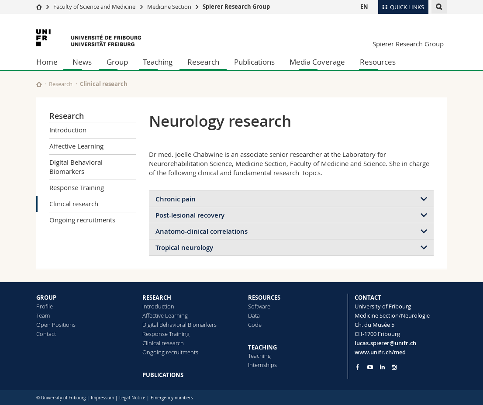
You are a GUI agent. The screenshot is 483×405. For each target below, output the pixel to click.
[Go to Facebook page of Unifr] (357, 367)
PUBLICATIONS (162, 375)
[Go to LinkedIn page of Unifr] (382, 367)
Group (117, 62)
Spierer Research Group (236, 6)
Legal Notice (132, 398)
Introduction (67, 129)
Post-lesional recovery (189, 215)
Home (47, 62)
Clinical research (73, 203)
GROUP (46, 297)
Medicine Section (169, 6)
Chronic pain (175, 199)
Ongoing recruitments (82, 219)
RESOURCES (264, 297)
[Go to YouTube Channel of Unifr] (370, 367)
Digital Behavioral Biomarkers (76, 167)
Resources (378, 62)
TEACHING (262, 347)
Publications (254, 62)
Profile (44, 306)
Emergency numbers (172, 398)
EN (364, 6)
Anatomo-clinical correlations (201, 231)
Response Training (76, 187)
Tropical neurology (184, 247)
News (82, 62)
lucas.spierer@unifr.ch (385, 343)
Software (259, 306)
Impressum (102, 398)
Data (254, 315)
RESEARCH (156, 297)
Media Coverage (317, 62)
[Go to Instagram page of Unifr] (394, 367)
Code (255, 325)
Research (203, 62)
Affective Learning (76, 146)
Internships (262, 365)
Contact (46, 334)
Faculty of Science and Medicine (94, 6)
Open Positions (56, 325)
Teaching (157, 62)
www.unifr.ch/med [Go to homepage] (380, 352)
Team (43, 315)
